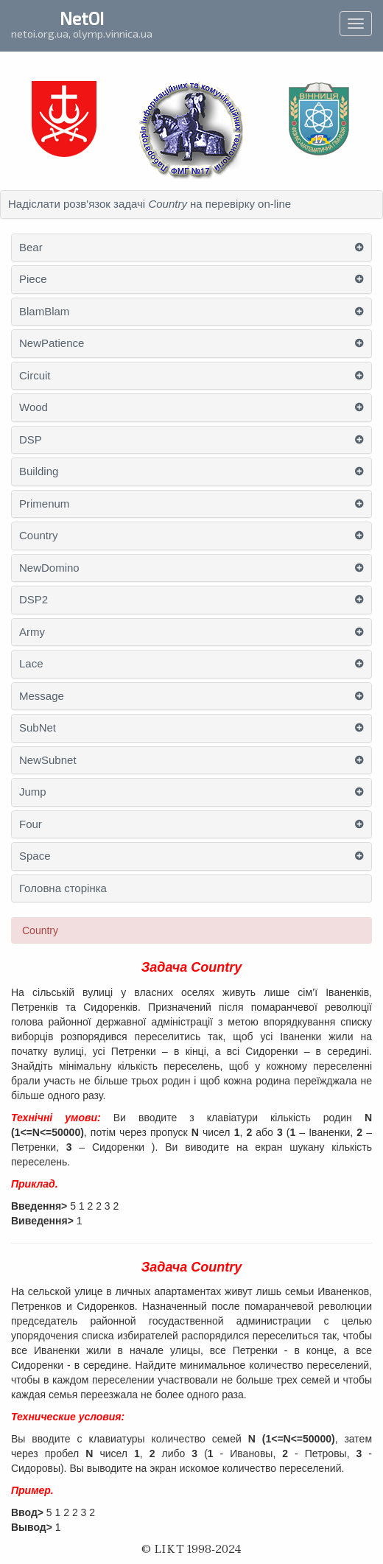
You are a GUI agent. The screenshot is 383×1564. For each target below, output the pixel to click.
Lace (31, 664)
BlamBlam (44, 312)
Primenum (44, 504)
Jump (32, 792)
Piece (33, 279)
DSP (30, 440)
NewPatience (51, 343)
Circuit (35, 376)
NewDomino (49, 568)
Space (35, 856)
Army (32, 632)
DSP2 (33, 600)
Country (38, 535)
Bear (31, 247)
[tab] (191, 204)
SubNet (37, 728)
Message (41, 696)
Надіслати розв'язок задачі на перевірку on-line (149, 204)
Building (38, 471)
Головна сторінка (63, 888)
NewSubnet (48, 760)
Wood (33, 407)
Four (30, 824)
